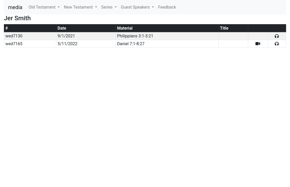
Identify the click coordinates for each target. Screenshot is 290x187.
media (15, 7)
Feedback (167, 7)
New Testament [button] (79, 7)
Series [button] (107, 7)
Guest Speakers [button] (136, 7)
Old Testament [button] (43, 7)
